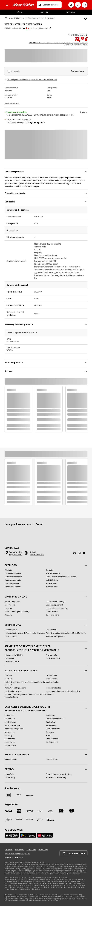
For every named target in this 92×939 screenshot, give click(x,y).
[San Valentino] (51, 725)
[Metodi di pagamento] (12, 601)
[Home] (6, 18)
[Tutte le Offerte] (52, 583)
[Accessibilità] (8, 850)
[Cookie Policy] (31, 850)
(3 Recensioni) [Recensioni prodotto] (43, 28)
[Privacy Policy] (9, 774)
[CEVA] (19, 795)
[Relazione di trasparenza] (55, 636)
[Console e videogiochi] (13, 573)
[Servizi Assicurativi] (53, 658)
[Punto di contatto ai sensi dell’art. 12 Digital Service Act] (66, 633)
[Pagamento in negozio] (40, 819)
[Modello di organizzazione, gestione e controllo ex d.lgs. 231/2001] (25, 683)
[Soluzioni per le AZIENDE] (14, 655)
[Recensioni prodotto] (30, 28)
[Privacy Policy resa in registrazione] (59, 774)
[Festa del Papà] (10, 732)
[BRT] (8, 795)
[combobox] (51, 4)
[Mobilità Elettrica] (52, 580)
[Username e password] (54, 605)
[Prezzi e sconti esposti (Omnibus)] (17, 611)
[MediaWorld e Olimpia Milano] (15, 688)
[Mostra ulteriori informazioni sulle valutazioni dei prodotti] (50, 28)
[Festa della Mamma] (53, 729)
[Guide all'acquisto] (52, 615)
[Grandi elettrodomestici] (13, 577)
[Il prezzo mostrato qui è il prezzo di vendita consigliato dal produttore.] (86, 35)
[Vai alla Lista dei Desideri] (78, 5)
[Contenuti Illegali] (11, 636)
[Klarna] (50, 820)
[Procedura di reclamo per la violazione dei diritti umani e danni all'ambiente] (25, 695)
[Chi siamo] (8, 675)
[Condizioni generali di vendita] (57, 608)
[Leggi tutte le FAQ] (15, 555)
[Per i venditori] (51, 630)
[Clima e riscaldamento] (13, 580)
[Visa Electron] (50, 811)
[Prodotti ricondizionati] (13, 587)
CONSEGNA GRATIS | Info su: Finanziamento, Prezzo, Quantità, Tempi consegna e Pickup (58, 43)
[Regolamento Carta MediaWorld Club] (17, 854)
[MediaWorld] (23, 4)
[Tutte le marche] (52, 587)
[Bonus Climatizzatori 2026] (55, 719)
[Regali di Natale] (10, 722)
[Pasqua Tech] (9, 715)
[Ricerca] (40, 5)
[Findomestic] (19, 819)
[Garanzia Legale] (11, 759)
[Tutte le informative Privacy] (56, 777)
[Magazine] (8, 615)
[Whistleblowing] (51, 679)
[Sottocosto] (50, 732)
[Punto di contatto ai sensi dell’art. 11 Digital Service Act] (25, 633)
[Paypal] (29, 811)
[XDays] (48, 735)
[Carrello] (84, 5)
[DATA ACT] (49, 694)
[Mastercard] (61, 811)
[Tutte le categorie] (7, 5)
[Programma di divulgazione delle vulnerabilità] (63, 691)
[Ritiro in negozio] (10, 605)
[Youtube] (85, 553)
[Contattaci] (8, 608)
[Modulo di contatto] (37, 555)
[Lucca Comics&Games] (13, 725)
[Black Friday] (50, 715)
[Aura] (8, 819)
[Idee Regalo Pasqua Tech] (14, 729)
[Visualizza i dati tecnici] (12, 103)
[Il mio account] (71, 5)
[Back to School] (10, 739)
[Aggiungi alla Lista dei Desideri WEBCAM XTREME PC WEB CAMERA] (85, 19)
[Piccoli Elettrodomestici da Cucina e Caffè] (61, 577)
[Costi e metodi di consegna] (56, 601)
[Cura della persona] (12, 583)
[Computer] (49, 570)
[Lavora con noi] (51, 675)
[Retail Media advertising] (13, 691)
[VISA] (8, 811)
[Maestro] (71, 811)
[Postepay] (40, 811)
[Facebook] (75, 553)
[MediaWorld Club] (52, 682)
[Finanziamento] (51, 655)
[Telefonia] (8, 570)
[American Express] (19, 811)
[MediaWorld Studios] (53, 688)
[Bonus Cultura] (10, 742)
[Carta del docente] (52, 739)
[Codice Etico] (9, 679)
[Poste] (29, 795)
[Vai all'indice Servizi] (12, 661)
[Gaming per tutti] (52, 742)
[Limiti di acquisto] (52, 611)
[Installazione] (9, 658)
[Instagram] (80, 553)
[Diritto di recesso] (52, 759)
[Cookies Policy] (10, 777)
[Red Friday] (8, 735)
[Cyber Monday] (10, 719)
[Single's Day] (50, 722)
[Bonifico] (29, 819)
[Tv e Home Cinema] (53, 573)
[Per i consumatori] (11, 630)
